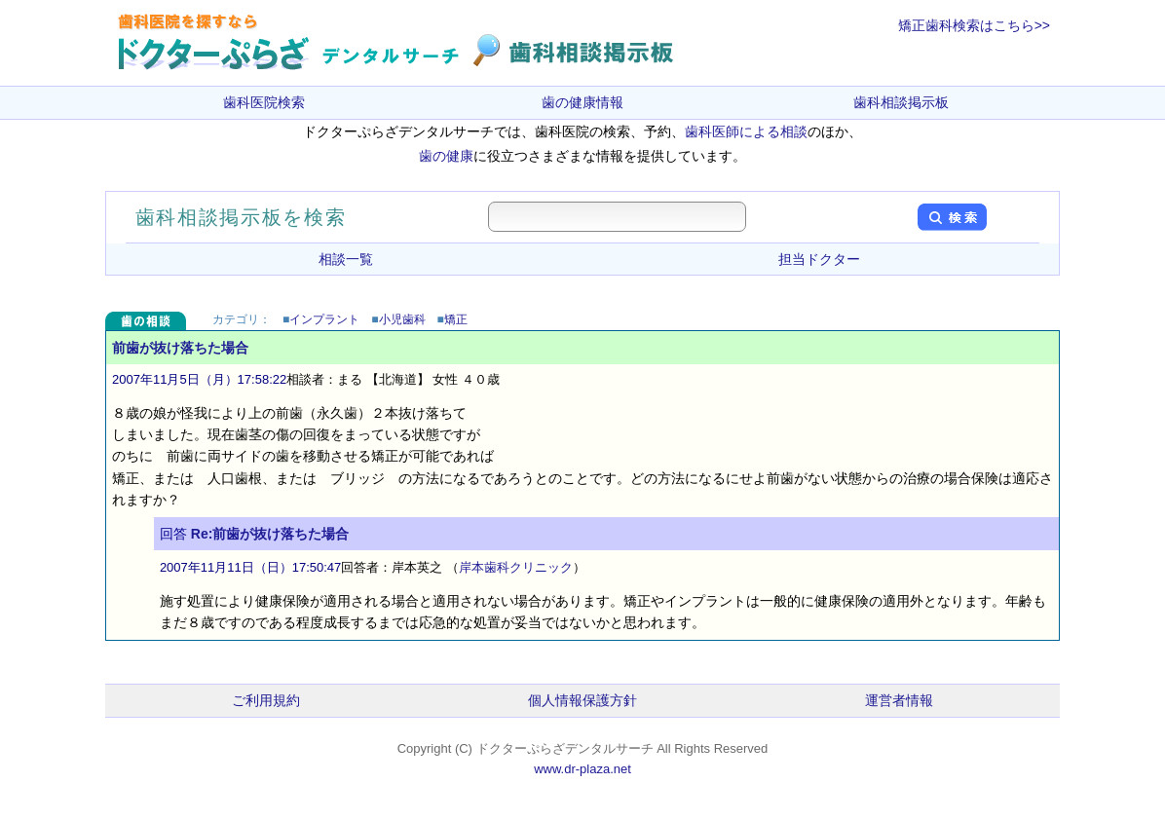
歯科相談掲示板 (901, 102)
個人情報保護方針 (582, 700)
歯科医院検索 (264, 102)
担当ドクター (819, 259)
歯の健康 (446, 156)
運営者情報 (899, 700)
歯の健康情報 (582, 102)
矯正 (456, 319)
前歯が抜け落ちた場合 (180, 347)
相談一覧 (346, 259)
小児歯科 (402, 319)
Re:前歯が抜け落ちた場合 (270, 533)
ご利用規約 (266, 700)
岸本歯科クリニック (516, 567)
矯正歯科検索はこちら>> (974, 25)
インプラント (324, 319)
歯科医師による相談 (746, 131)
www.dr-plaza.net (582, 769)
